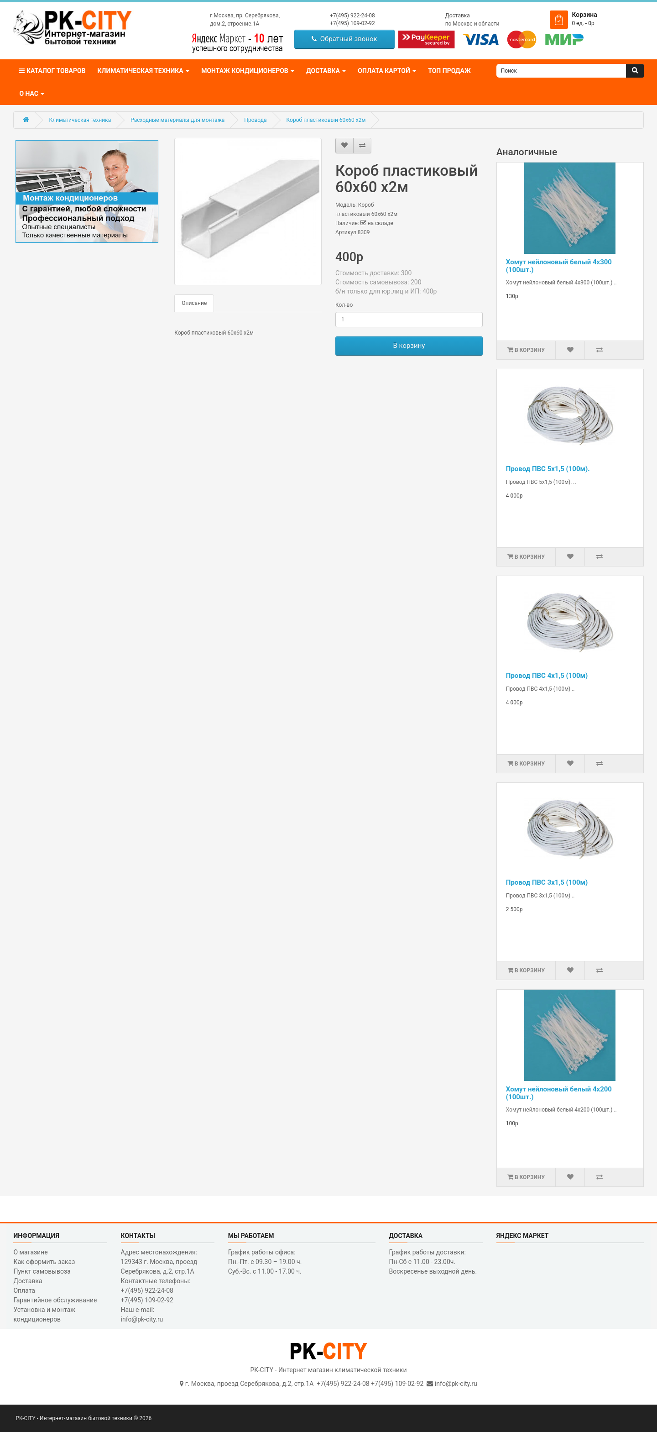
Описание (194, 303)
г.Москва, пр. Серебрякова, (245, 15)
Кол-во (344, 305)
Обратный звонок (344, 39)
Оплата (24, 1290)
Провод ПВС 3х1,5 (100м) (547, 882)
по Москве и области (472, 24)
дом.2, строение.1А (234, 24)
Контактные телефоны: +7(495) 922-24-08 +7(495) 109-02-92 (156, 1290)
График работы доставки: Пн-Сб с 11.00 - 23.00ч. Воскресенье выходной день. (433, 1261)
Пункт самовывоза (41, 1271)
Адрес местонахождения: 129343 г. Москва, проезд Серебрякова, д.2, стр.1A (159, 1261)
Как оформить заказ (44, 1261)
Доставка (457, 15)
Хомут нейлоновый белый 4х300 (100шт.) (559, 266)
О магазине (30, 1252)
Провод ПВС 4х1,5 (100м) (547, 675)
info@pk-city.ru (456, 1383)
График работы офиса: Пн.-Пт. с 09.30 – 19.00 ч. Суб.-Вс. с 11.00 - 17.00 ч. (265, 1261)
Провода (255, 120)
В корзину (409, 345)
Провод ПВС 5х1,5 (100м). (548, 469)
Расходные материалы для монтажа (177, 120)
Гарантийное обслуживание (55, 1300)
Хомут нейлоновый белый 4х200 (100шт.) (559, 1093)
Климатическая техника (80, 120)
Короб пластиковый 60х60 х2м (326, 120)
